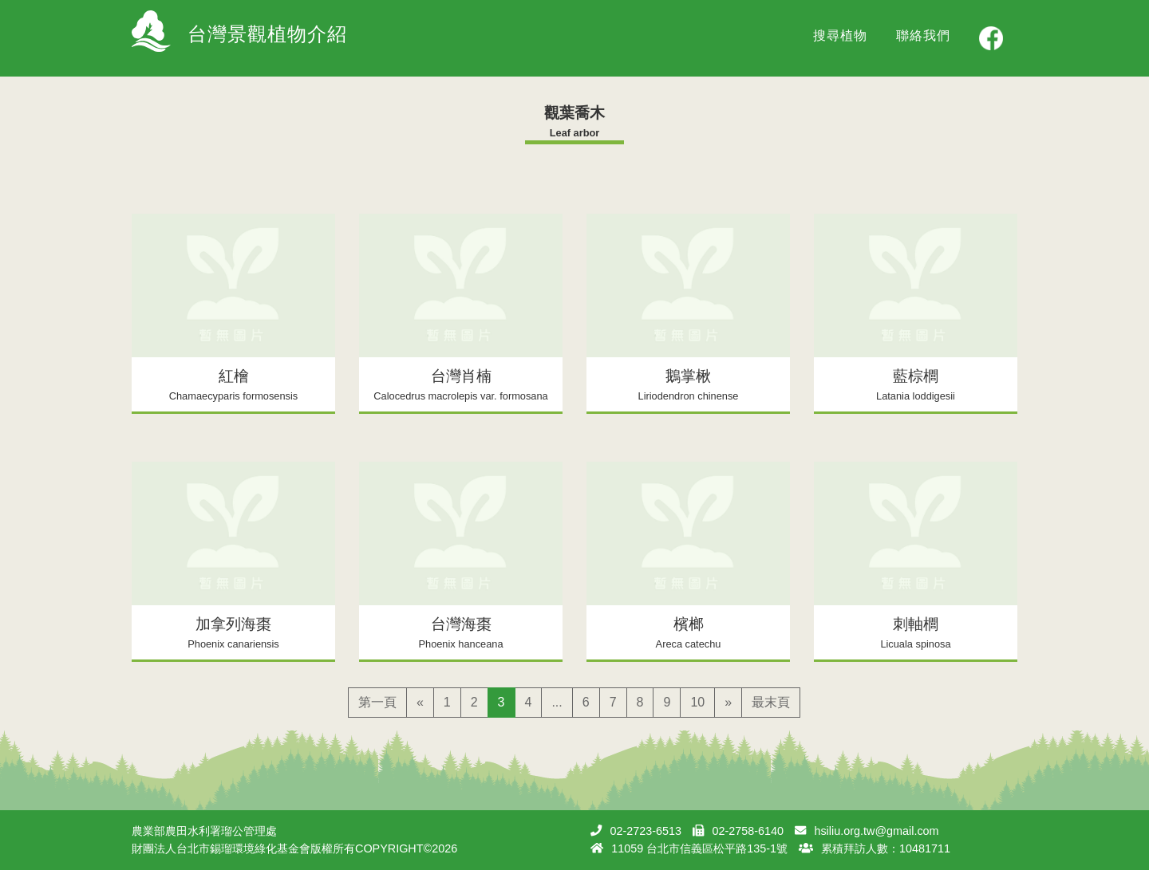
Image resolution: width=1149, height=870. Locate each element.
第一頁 (377, 702)
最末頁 (771, 702)
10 (697, 702)
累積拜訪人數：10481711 (885, 848)
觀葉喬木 (574, 112)
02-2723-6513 (645, 831)
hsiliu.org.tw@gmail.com (876, 831)
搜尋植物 (840, 35)
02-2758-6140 (748, 831)
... (556, 702)
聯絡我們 (923, 35)
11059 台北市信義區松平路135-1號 (699, 848)
